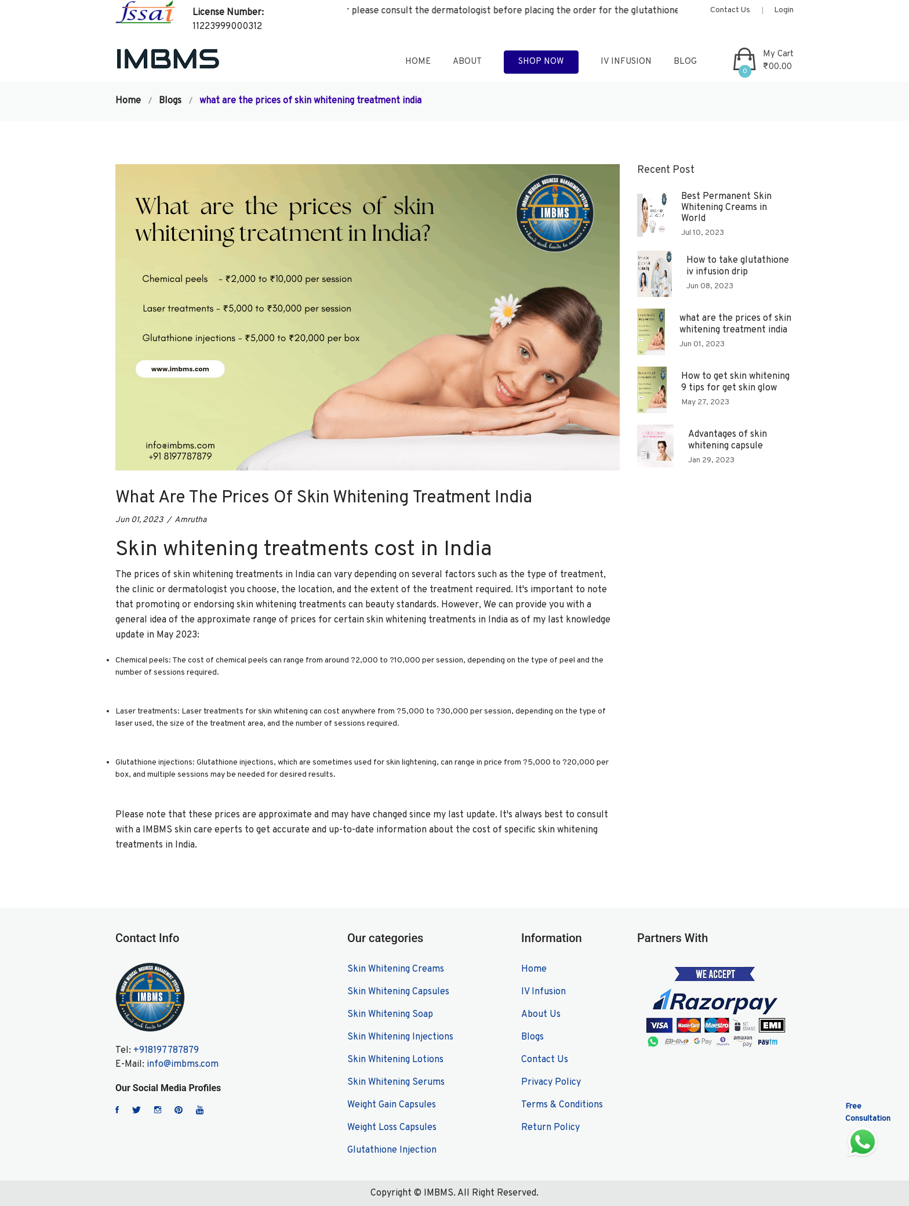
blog (685, 61)
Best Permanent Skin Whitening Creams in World (726, 207)
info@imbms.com (183, 1064)
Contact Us (730, 10)
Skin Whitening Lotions (395, 1060)
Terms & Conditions (562, 1105)
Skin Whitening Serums (396, 1082)
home (418, 61)
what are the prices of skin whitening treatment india (735, 324)
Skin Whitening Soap (390, 1014)
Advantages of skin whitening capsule (727, 440)
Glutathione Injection (392, 1150)
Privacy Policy (551, 1082)
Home (128, 101)
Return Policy (550, 1127)
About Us (541, 1014)
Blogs (170, 101)
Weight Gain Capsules (391, 1105)
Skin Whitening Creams (395, 969)
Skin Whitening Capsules (398, 992)
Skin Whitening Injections (400, 1037)
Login (784, 10)
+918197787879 (166, 1050)
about (467, 61)
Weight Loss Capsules (392, 1127)
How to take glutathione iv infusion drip (737, 266)
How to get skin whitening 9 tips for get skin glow (735, 382)
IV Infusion (626, 61)
